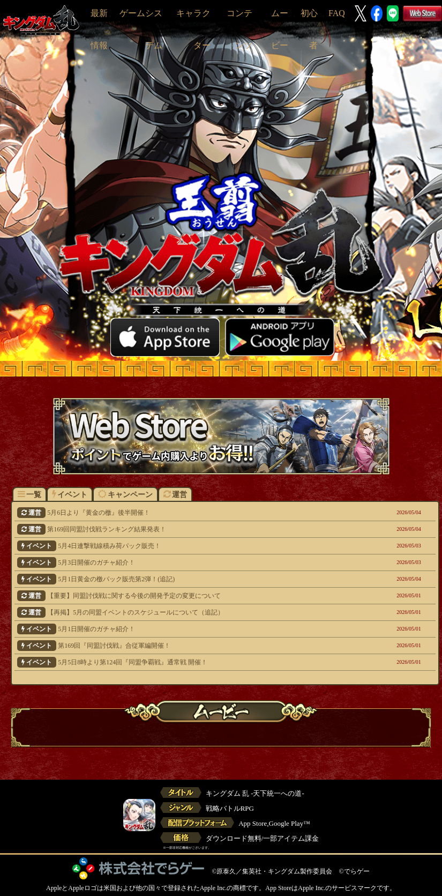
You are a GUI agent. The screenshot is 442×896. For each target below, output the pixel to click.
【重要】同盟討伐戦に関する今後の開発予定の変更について (185, 596)
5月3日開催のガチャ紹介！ (185, 562)
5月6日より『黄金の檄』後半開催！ (185, 513)
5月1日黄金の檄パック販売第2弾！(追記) (185, 579)
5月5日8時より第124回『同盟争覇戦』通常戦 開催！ (185, 662)
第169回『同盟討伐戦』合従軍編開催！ (185, 646)
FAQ (336, 13)
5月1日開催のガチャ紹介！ (185, 629)
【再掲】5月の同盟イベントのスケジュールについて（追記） (185, 612)
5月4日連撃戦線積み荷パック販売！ (185, 546)
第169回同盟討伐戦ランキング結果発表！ (185, 529)
